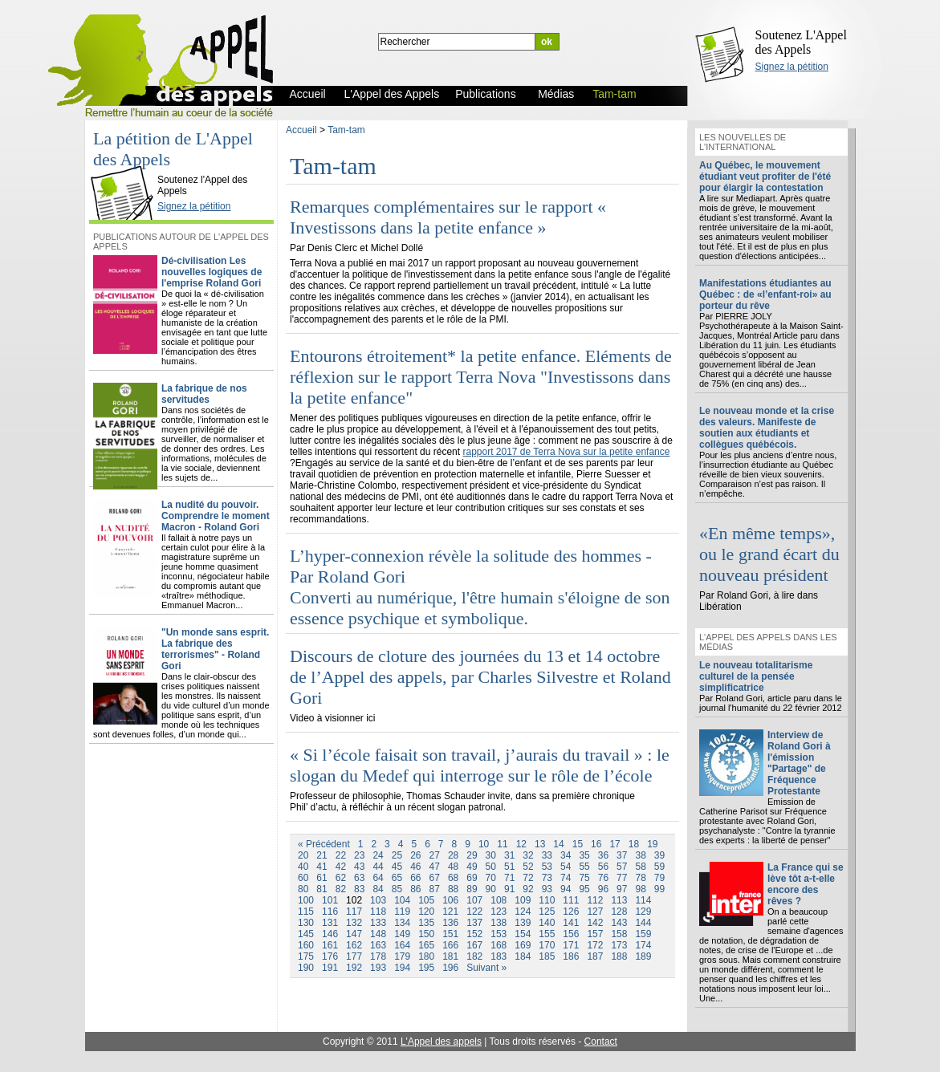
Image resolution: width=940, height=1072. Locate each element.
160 (306, 945)
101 (330, 900)
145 (306, 934)
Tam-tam (346, 130)
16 (596, 844)
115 (306, 911)
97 (621, 889)
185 (547, 956)
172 (595, 945)
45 (397, 866)
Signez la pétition (791, 66)
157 (595, 934)
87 (434, 889)
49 (471, 866)
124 (523, 911)
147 (354, 934)
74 (565, 877)
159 (643, 934)
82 (341, 889)
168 (498, 945)
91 (509, 889)
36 (603, 855)
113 (619, 900)
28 (453, 855)
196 (450, 967)
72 (528, 877)
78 (640, 877)
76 (603, 877)
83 (359, 889)
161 (330, 945)
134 (402, 922)
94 (565, 889)
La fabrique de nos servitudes (204, 394)
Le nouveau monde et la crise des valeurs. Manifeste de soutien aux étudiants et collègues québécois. (766, 427)
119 (402, 911)
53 (547, 866)
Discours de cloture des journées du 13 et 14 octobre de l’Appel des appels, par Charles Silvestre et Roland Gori (480, 677)
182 (474, 956)
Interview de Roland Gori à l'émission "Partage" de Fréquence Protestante (799, 763)
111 (571, 900)
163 (378, 945)
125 (547, 911)
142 (595, 922)
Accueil (301, 130)
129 (643, 911)
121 (450, 911)
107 (474, 900)
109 (523, 900)
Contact (600, 1041)
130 (306, 922)
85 (397, 889)
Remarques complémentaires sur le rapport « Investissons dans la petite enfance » (448, 217)
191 (330, 967)
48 (453, 866)
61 (321, 877)
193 (378, 967)
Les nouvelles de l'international (742, 142)
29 (471, 855)
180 (426, 956)
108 (498, 900)
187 (595, 956)
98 (640, 889)
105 (426, 900)
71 (509, 877)
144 (643, 922)
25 (397, 855)
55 (584, 866)
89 (471, 889)
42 (341, 866)
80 (303, 889)
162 (354, 945)
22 (341, 855)
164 (402, 945)
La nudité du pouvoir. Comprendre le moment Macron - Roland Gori (215, 516)
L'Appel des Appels (126, 166)
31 (509, 855)
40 (303, 866)
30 (491, 855)
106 (450, 900)
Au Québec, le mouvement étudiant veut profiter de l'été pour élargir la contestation (765, 176)
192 (354, 967)
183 (498, 956)
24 (377, 855)
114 (643, 900)
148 (378, 934)
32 (528, 855)
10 (483, 844)
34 (565, 855)
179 (402, 956)
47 (434, 866)
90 (491, 889)
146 (330, 934)
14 (558, 844)
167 (474, 945)
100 (306, 900)
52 (528, 866)
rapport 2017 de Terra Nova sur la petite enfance (565, 451)
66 (415, 877)
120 (426, 911)
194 (402, 967)
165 (426, 945)
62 (341, 877)
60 (303, 877)
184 (523, 956)
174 (643, 945)
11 (502, 844)
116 (330, 911)
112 (595, 900)
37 (621, 855)
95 (584, 889)
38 (640, 855)
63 (359, 877)
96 (603, 889)
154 (523, 934)
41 (321, 866)
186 (571, 956)
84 (377, 889)
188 (619, 956)
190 (306, 967)
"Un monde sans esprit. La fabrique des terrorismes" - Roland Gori (215, 649)
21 (321, 855)
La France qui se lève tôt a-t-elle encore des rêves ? (805, 884)
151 (450, 934)
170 (547, 945)
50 (491, 866)
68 (453, 877)
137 (474, 922)
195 (426, 967)
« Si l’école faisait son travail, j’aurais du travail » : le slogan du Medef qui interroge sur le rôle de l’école (479, 765)
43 (359, 866)
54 (565, 866)
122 (474, 911)
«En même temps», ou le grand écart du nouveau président (769, 554)
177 (354, 956)
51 (509, 866)
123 (498, 911)
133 (378, 922)
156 (571, 934)
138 (498, 922)
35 (584, 855)
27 (434, 855)
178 (378, 956)
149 (402, 934)
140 (547, 922)
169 (523, 945)
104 (402, 900)
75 (584, 877)
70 (491, 877)
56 (603, 866)
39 (659, 855)
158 (619, 934)
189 (643, 956)
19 (652, 844)
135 (426, 922)
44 (377, 866)
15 (577, 844)
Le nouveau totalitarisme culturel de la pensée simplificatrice (755, 676)
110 (547, 900)
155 (547, 934)
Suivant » (486, 967)
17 (614, 844)
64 (377, 877)
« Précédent (324, 844)
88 (453, 889)
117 (354, 911)
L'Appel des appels (441, 1041)
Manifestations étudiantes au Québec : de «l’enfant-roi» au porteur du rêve (765, 294)
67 (434, 877)
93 (547, 889)
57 (621, 866)
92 (528, 889)
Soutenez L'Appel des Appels (801, 42)
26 (415, 855)
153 (498, 934)
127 (595, 911)
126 (571, 911)
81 (321, 889)
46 (415, 866)
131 (330, 922)
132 (354, 922)
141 (571, 922)
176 (330, 956)
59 (659, 866)
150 (426, 934)
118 (378, 911)
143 (619, 922)
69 (471, 877)
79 (659, 877)
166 (450, 945)
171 (571, 945)
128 (619, 911)
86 (415, 889)
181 (450, 956)
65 (397, 877)
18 (634, 844)
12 (521, 844)
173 (619, 945)
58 (640, 866)
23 (359, 855)
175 (306, 956)
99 (659, 889)
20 (303, 855)
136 (450, 922)
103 (378, 900)
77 (621, 877)
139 (523, 922)
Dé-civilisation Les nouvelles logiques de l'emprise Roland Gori (211, 272)
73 (547, 877)
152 (474, 934)
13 (540, 844)
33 (547, 855)
